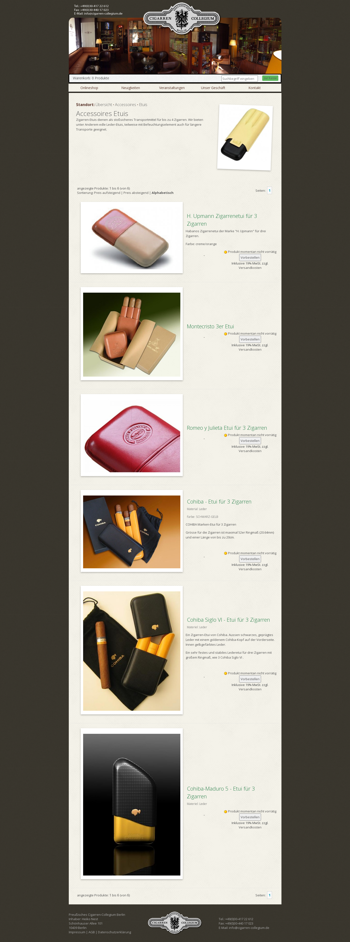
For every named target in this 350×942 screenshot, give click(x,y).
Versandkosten (250, 267)
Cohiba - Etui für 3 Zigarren (231, 509)
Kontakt (254, 87)
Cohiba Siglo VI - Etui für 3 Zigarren (231, 623)
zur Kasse (270, 78)
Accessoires (125, 104)
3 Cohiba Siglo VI (230, 657)
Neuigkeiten (130, 87)
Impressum (77, 932)
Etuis (143, 104)
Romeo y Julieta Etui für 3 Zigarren (227, 427)
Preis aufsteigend (107, 192)
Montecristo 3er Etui (210, 326)
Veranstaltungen (172, 87)
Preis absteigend (136, 192)
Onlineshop (89, 87)
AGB (91, 932)
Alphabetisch (163, 192)
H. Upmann (244, 231)
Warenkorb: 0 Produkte (91, 78)
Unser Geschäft (213, 87)
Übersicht (104, 104)
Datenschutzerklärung (114, 932)
